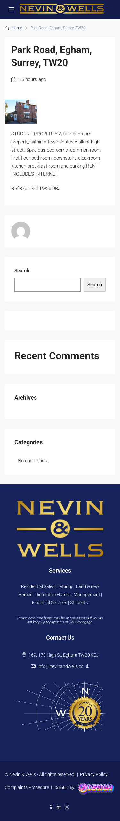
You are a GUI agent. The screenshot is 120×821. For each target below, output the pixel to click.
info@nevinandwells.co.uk (63, 666)
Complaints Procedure (27, 787)
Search (21, 270)
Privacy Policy (94, 774)
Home (17, 28)
